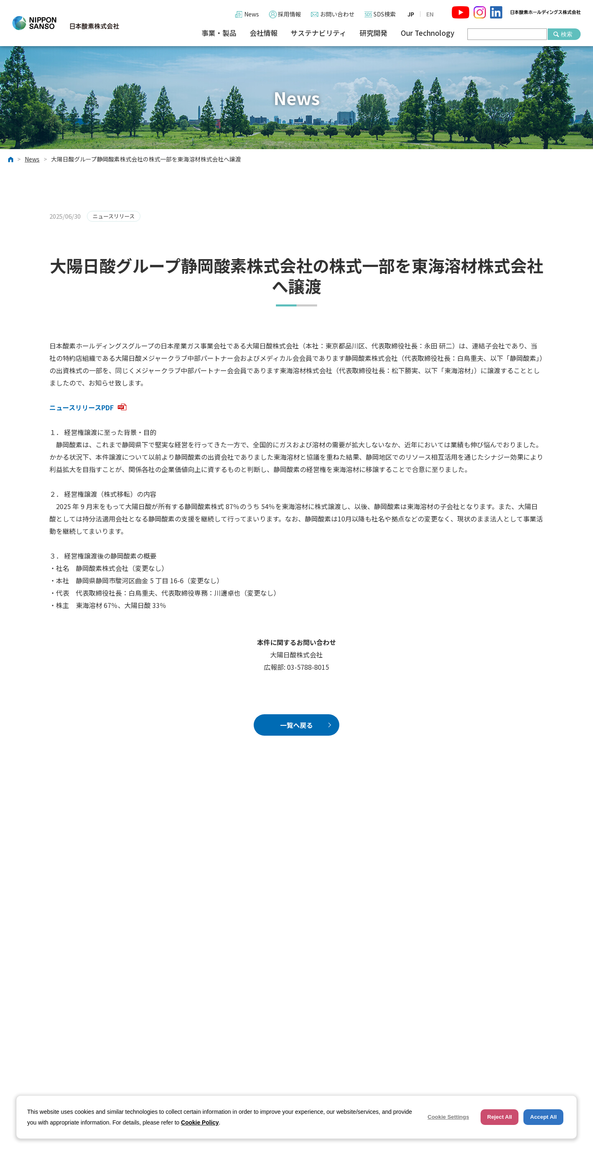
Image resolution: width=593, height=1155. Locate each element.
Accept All (543, 1117)
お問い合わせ (337, 14)
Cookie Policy (200, 1122)
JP (410, 14)
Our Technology (427, 33)
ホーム (10, 159)
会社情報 (264, 33)
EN (430, 14)
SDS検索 (385, 14)
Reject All (499, 1117)
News (251, 14)
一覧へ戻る (296, 725)
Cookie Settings (448, 1117)
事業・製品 (218, 33)
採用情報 (289, 14)
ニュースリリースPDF (87, 407)
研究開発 (374, 33)
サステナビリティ (318, 33)
